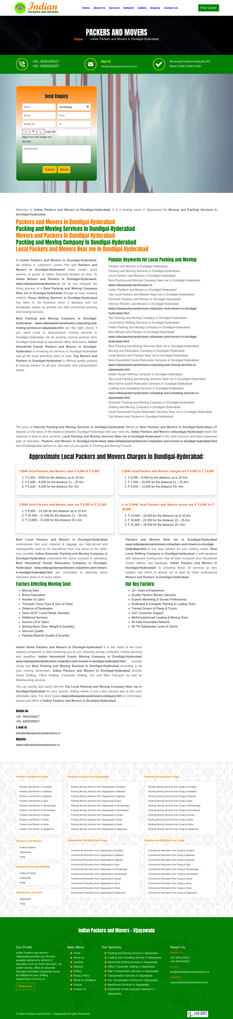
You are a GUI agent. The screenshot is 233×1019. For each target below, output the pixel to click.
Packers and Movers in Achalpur (36, 787)
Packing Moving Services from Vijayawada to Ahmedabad (100, 810)
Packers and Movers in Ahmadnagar (38, 805)
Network (128, 7)
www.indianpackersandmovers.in (38, 283)
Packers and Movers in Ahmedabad (37, 810)
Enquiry (155, 7)
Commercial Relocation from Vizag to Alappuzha (172, 892)
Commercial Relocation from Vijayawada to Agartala (97, 860)
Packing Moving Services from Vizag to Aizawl (171, 815)
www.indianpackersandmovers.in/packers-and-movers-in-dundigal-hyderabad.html (162, 441)
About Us (99, 7)
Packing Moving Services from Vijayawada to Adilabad (98, 791)
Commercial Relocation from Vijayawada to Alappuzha (98, 892)
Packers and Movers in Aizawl (34, 815)
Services (114, 7)
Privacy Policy (81, 975)
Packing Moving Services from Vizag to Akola (170, 824)
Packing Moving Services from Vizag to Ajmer (171, 819)
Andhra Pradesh (28, 847)
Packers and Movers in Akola (34, 824)
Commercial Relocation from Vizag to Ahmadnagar (173, 869)
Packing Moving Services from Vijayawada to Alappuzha (99, 829)
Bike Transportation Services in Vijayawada (133, 971)
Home (86, 7)
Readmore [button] (25, 986)
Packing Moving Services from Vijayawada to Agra (96, 801)
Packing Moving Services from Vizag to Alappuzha (173, 829)
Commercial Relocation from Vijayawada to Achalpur (97, 850)
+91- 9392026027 (46, 67)
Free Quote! (209, 7)
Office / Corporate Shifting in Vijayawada (131, 966)
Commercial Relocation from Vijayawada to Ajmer (95, 883)
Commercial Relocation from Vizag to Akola (170, 888)
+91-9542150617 (180, 957)
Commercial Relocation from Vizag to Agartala (171, 860)
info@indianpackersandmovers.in (119, 67)
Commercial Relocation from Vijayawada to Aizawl (96, 878)
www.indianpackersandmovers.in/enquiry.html (91, 696)
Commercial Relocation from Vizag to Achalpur (171, 850)
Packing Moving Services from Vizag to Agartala (172, 796)
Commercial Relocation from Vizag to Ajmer (170, 883)
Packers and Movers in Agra (34, 801)
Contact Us (171, 7)
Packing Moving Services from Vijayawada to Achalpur (98, 787)
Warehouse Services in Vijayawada (128, 984)
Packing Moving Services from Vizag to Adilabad (172, 791)
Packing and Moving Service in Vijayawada (133, 953)
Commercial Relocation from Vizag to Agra (169, 864)
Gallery (142, 7)
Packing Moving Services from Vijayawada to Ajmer (96, 819)
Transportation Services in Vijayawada (130, 975)
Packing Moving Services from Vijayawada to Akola (96, 824)
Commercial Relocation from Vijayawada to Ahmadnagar (99, 869)
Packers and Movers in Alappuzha (37, 829)
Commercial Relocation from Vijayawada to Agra (95, 864)
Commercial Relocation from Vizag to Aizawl (170, 878)
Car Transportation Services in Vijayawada (132, 980)
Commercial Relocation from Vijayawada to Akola (95, 888)
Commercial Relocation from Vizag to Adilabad (171, 855)
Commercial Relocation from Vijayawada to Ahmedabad (99, 874)
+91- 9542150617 (46, 63)
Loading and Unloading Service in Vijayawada (134, 957)
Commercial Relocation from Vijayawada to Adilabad (97, 855)
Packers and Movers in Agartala (35, 796)
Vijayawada (25, 852)
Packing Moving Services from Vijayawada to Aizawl (97, 815)
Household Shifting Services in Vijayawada (133, 962)
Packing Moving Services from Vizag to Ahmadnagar (174, 805)
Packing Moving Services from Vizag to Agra (170, 801)
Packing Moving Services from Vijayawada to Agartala (98, 796)
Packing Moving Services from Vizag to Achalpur (172, 787)
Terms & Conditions (84, 980)
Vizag (22, 857)
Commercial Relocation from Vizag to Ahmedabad (173, 874)
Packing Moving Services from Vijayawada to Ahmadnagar (100, 805)
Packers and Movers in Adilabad (36, 791)
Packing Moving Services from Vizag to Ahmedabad (174, 810)
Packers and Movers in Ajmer (34, 819)
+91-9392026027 (180, 961)
